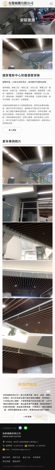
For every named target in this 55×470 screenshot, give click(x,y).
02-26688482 (40, 445)
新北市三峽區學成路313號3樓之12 (26, 442)
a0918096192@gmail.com (21, 449)
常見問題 (6, 461)
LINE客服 (31, 416)
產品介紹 (26, 457)
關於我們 (6, 457)
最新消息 (16, 457)
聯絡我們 (16, 461)
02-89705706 (18, 445)
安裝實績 (37, 457)
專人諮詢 (12, 130)
